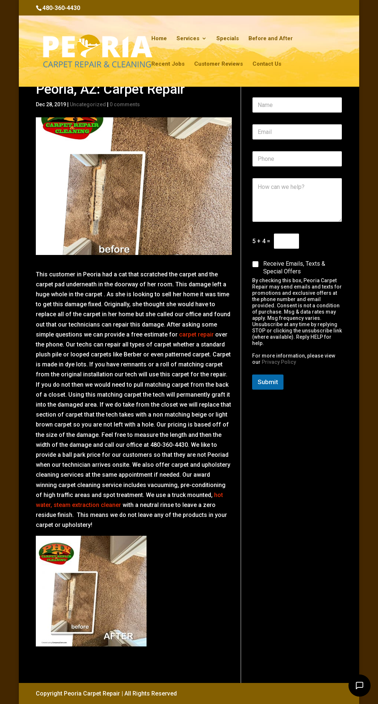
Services (187, 39)
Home (159, 39)
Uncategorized (88, 104)
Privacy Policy (279, 362)
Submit (268, 382)
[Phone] (297, 159)
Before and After (270, 39)
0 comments (125, 104)
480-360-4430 (61, 7)
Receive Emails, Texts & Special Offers (294, 267)
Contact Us (266, 64)
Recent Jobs (168, 64)
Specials (227, 39)
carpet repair (196, 334)
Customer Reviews (218, 64)
